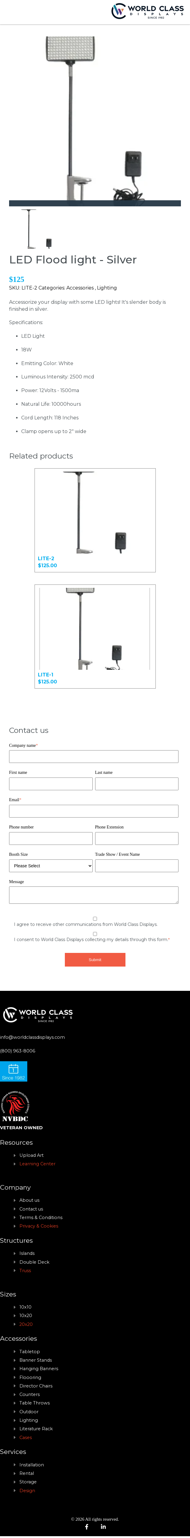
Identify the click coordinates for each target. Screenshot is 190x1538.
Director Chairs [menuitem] (35, 1388)
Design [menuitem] (27, 1492)
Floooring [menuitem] (30, 1379)
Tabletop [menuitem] (29, 1353)
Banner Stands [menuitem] (35, 1362)
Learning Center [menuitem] (37, 1165)
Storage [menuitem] (28, 1483)
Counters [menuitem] (29, 1396)
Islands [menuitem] (27, 1255)
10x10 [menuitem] (25, 1309)
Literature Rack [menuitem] (36, 1430)
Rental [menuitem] (26, 1475)
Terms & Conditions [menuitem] (40, 1219)
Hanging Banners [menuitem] (38, 1370)
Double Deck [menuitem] (34, 1264)
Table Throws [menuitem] (34, 1405)
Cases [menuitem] (25, 1439)
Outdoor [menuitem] (28, 1413)
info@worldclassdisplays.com (32, 1039)
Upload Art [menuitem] (31, 1157)
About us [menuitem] (29, 1202)
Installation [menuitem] (31, 1466)
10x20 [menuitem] (25, 1317)
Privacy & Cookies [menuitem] (38, 1228)
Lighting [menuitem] (28, 1422)
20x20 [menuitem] (26, 1326)
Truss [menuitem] (25, 1272)
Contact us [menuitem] (31, 1211)
